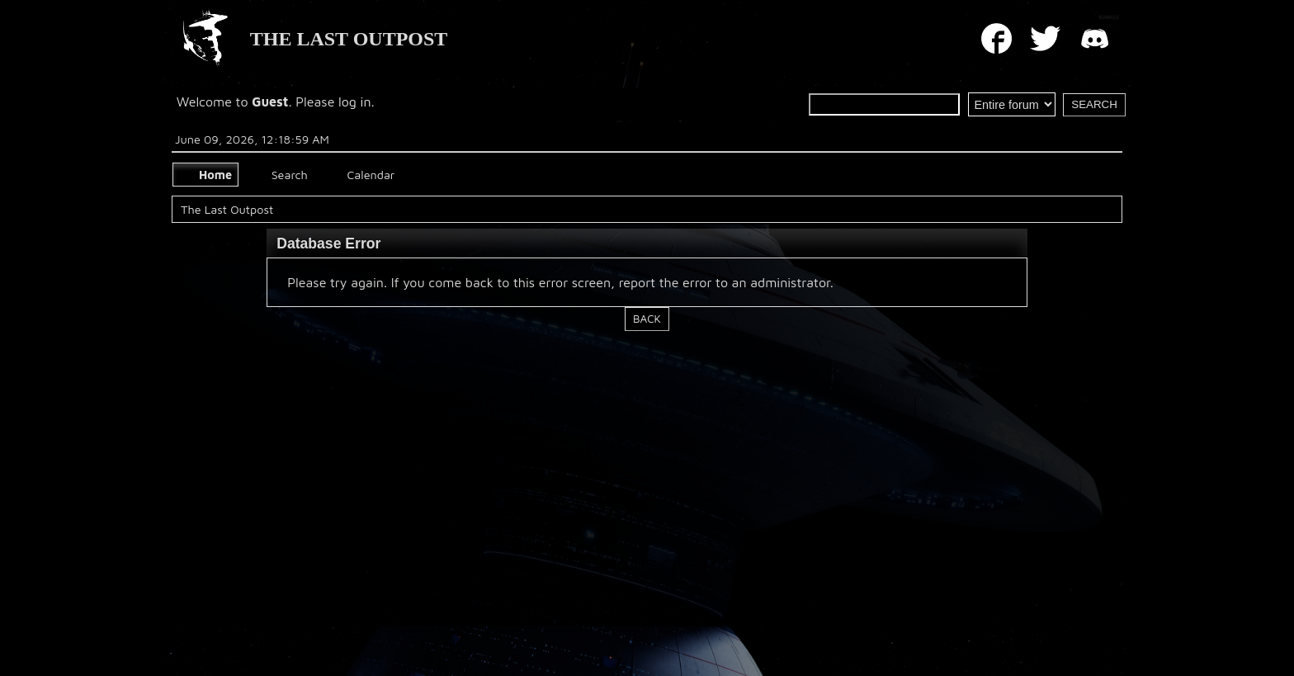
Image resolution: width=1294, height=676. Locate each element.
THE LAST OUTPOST (349, 39)
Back (647, 318)
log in (354, 101)
